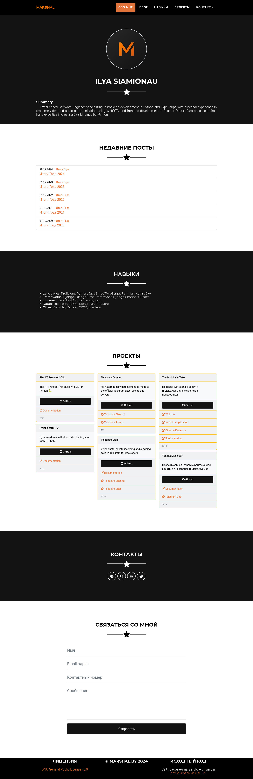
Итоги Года (62, 169)
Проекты (182, 8)
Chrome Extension (174, 430)
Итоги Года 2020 (52, 225)
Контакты (204, 8)
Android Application (175, 422)
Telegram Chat (111, 488)
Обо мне (125, 8)
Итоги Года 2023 (52, 187)
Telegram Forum (112, 422)
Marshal (50, 8)
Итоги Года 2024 (52, 174)
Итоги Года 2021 (52, 212)
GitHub (65, 401)
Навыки (161, 8)
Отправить (126, 729)
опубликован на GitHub (188, 773)
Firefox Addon (171, 438)
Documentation (50, 410)
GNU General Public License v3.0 (65, 769)
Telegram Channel (113, 414)
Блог (143, 8)
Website (168, 414)
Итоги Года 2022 (52, 200)
